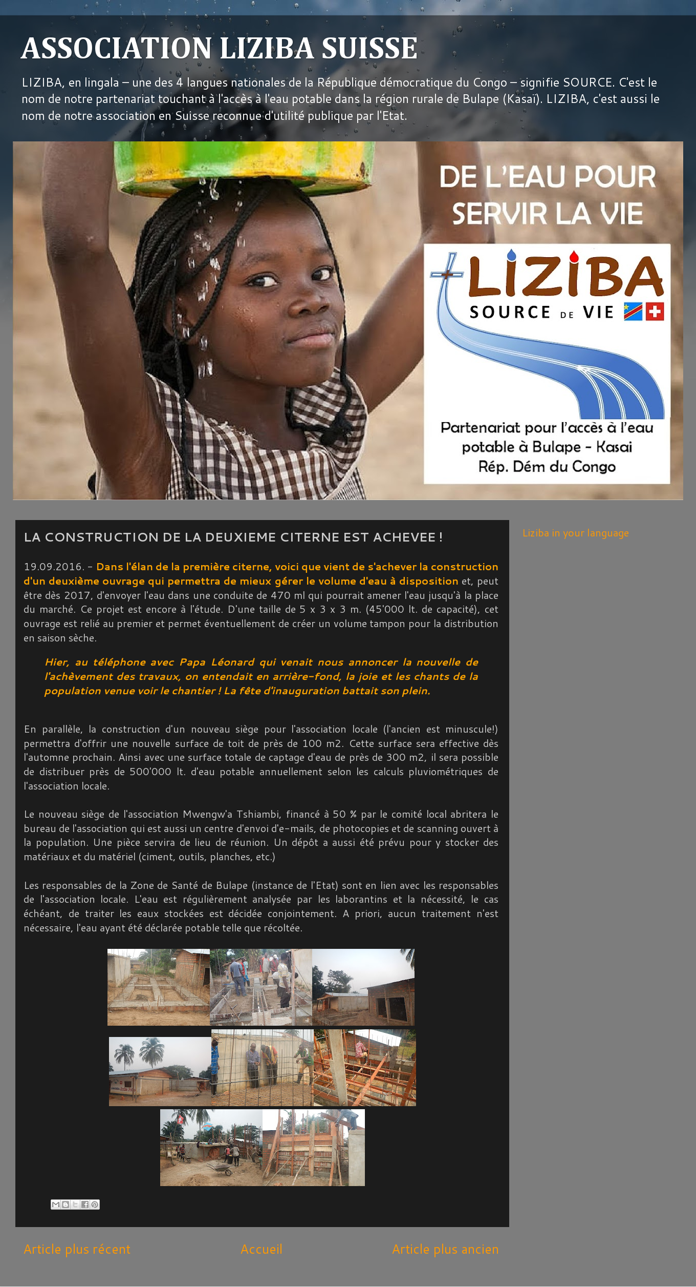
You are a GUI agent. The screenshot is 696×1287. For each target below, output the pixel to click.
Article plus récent (76, 1248)
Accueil (261, 1248)
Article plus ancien (445, 1248)
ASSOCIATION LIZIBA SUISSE (219, 49)
